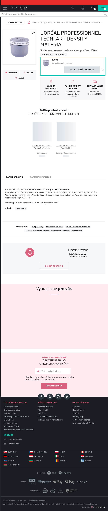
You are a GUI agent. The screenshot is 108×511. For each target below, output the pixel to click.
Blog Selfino (9, 420)
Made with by (93, 507)
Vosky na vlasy (54, 22)
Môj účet (41, 413)
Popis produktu (14, 177)
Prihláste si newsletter (54, 361)
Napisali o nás (78, 410)
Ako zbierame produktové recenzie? (19, 429)
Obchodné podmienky (47, 416)
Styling (42, 22)
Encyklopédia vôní (11, 406)
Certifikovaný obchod (81, 420)
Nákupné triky (10, 413)
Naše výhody (77, 416)
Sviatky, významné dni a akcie (16, 416)
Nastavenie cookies (37, 500)
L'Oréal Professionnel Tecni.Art (78, 227)
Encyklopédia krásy (12, 410)
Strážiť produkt (82, 69)
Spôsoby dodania (45, 406)
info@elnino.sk (14, 444)
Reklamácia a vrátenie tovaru (50, 420)
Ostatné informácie (40, 177)
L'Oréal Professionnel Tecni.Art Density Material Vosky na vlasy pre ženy (53, 230)
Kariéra (75, 413)
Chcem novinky (54, 386)
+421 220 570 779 (15, 439)
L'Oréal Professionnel (71, 22)
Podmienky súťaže (11, 426)
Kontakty (76, 406)
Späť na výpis (16, 22)
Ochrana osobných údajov (83, 423)
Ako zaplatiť (43, 410)
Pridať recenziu (54, 266)
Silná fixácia (21, 208)
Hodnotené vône (11, 423)
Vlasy (35, 22)
